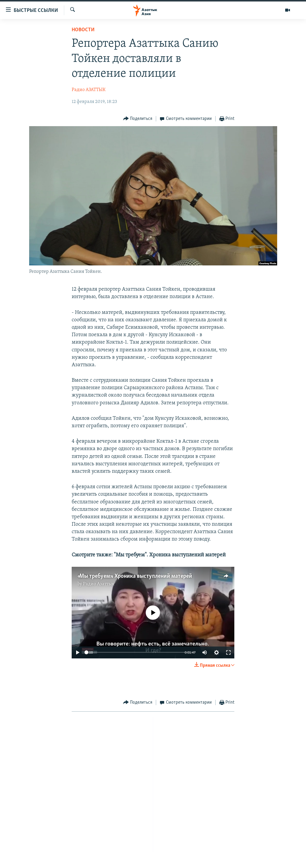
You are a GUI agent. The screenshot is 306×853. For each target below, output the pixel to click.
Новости (83, 30)
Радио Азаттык (98, 584)
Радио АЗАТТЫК (89, 89)
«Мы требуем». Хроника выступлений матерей (135, 576)
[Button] (138, 119)
